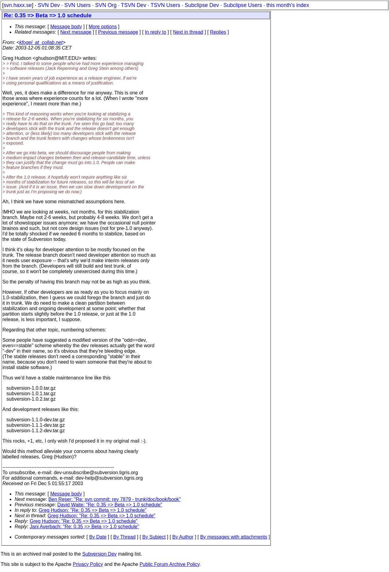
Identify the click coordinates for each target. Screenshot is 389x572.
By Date (97, 536)
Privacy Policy (88, 564)
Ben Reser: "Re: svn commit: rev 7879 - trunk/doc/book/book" (114, 499)
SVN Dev (49, 5)
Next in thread (188, 32)
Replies (218, 32)
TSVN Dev (133, 5)
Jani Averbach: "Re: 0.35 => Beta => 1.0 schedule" (84, 526)
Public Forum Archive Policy (169, 564)
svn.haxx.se (18, 5)
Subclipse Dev (202, 5)
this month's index (288, 5)
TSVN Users (165, 5)
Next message (75, 32)
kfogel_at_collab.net (41, 42)
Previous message (118, 32)
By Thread (124, 536)
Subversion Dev (99, 554)
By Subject (153, 536)
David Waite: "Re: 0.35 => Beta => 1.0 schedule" (109, 504)
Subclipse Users (242, 5)
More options (103, 26)
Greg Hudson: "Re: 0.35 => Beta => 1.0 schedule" (92, 510)
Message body (66, 26)
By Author (182, 536)
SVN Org (105, 5)
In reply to (155, 32)
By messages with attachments (233, 536)
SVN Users (77, 5)
